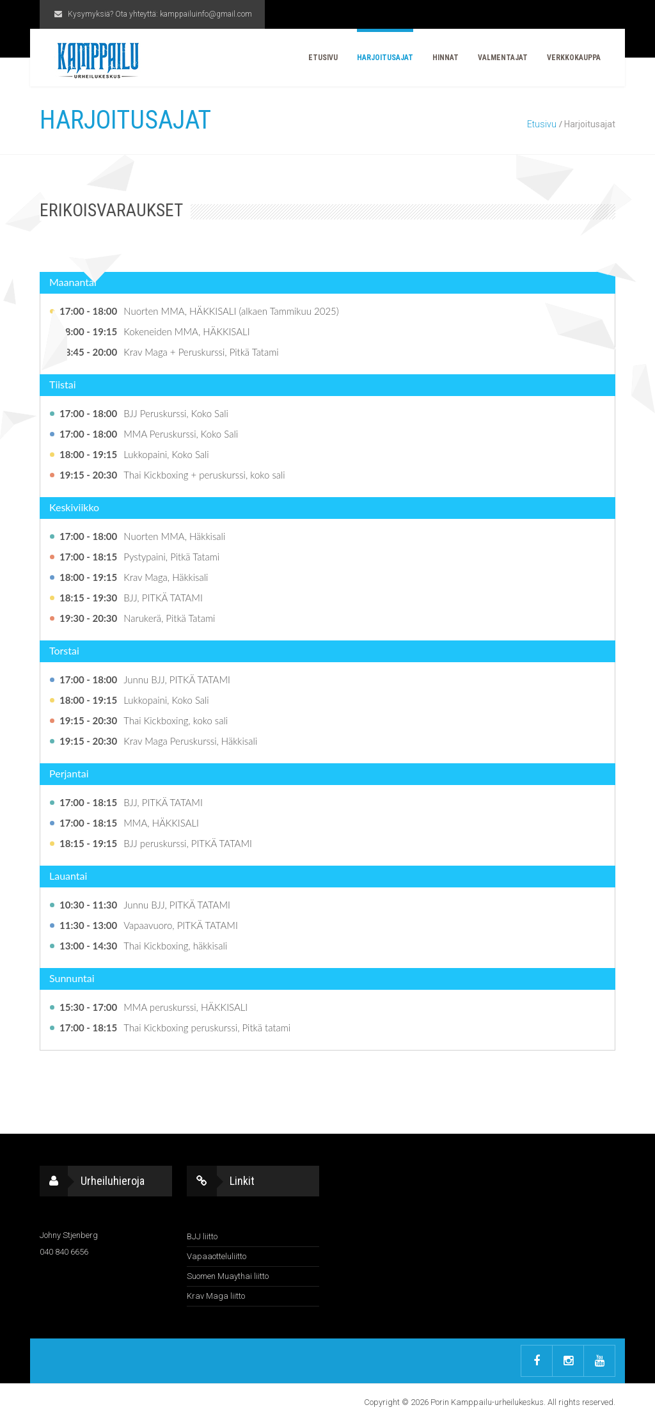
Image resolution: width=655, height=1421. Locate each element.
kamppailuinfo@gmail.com (206, 14)
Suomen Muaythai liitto (228, 1276)
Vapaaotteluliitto (216, 1256)
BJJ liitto (202, 1236)
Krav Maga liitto (216, 1296)
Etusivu (323, 57)
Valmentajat (503, 57)
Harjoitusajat (385, 57)
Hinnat (445, 57)
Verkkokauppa (574, 57)
